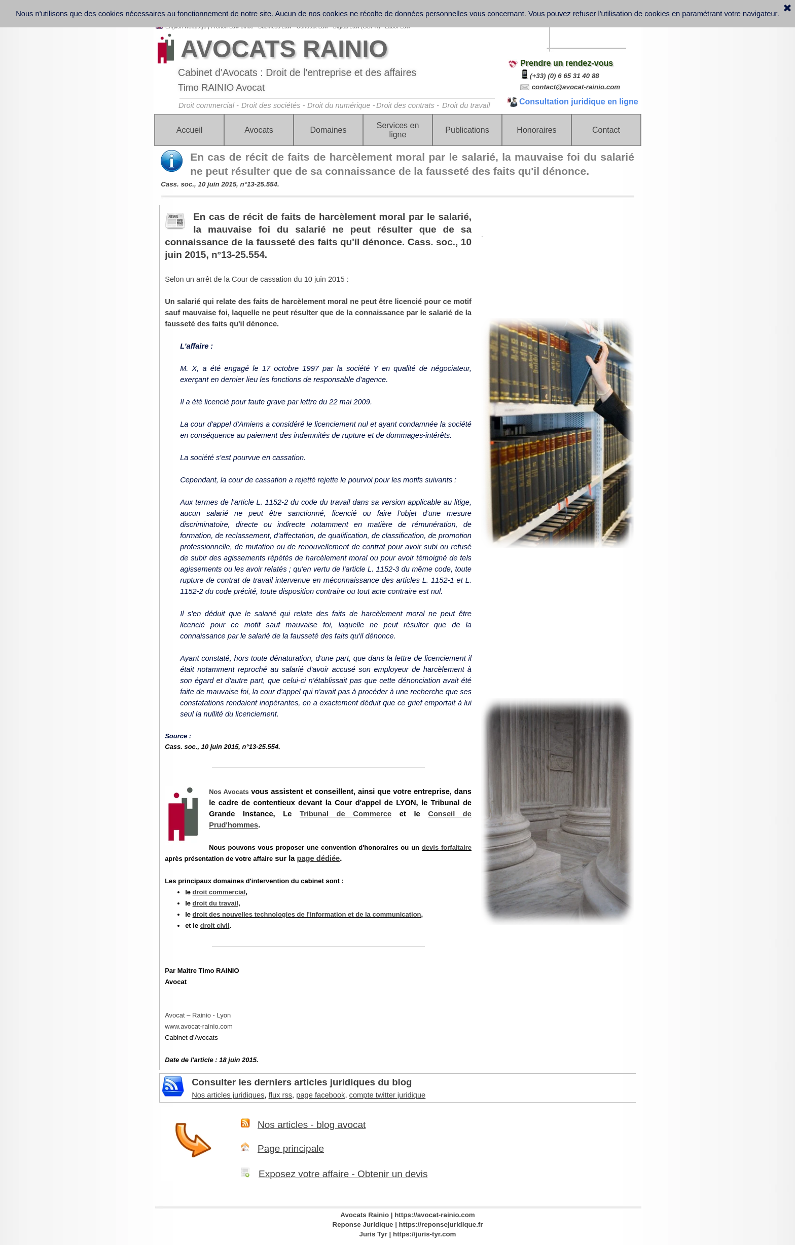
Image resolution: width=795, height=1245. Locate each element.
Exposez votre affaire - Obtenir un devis (343, 1173)
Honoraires (536, 130)
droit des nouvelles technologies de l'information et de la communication (307, 914)
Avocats (258, 130)
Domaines (328, 130)
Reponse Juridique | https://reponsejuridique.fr (408, 1224)
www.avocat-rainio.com (199, 1026)
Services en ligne (398, 130)
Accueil (189, 130)
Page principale (291, 1148)
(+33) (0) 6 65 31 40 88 (564, 76)
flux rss (280, 1095)
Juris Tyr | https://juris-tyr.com (407, 1234)
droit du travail (215, 903)
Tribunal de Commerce (345, 814)
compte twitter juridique (387, 1095)
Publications (467, 130)
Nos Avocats (229, 792)
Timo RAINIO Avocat (221, 87)
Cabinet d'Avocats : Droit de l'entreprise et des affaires (297, 72)
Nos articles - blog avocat (312, 1124)
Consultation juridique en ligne (578, 101)
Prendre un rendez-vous (566, 63)
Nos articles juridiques (228, 1095)
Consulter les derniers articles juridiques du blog (302, 1082)
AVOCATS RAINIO (284, 48)
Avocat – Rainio (198, 1015)
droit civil (215, 925)
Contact (606, 130)
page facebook (320, 1095)
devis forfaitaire (447, 847)
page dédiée (318, 858)
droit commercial (219, 892)
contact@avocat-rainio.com (576, 87)
